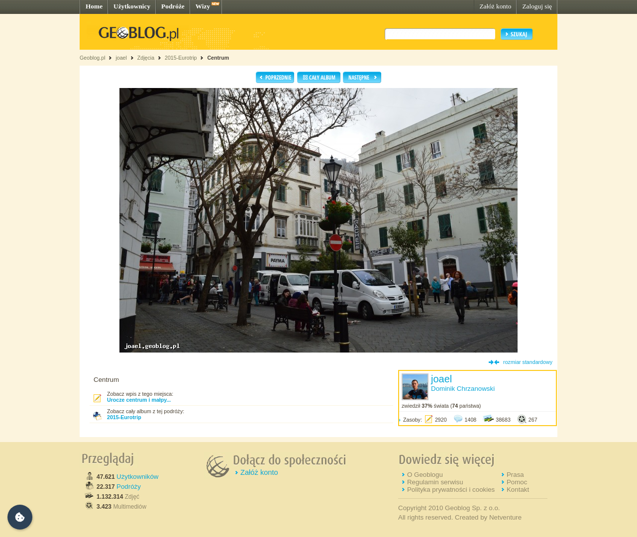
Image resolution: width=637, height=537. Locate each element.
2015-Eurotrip (181, 58)
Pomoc (517, 482)
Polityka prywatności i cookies (451, 489)
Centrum (218, 58)
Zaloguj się (537, 6)
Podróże (173, 6)
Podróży (128, 486)
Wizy (203, 6)
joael (121, 58)
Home (94, 6)
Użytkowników (137, 476)
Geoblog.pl (93, 58)
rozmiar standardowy (527, 362)
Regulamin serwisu (435, 482)
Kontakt (518, 489)
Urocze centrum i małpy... (139, 400)
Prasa (515, 474)
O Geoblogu (425, 474)
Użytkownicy (131, 6)
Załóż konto (495, 6)
